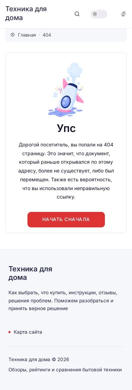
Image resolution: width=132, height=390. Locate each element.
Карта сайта (28, 332)
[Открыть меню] (123, 14)
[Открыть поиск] (77, 14)
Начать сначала (66, 219)
